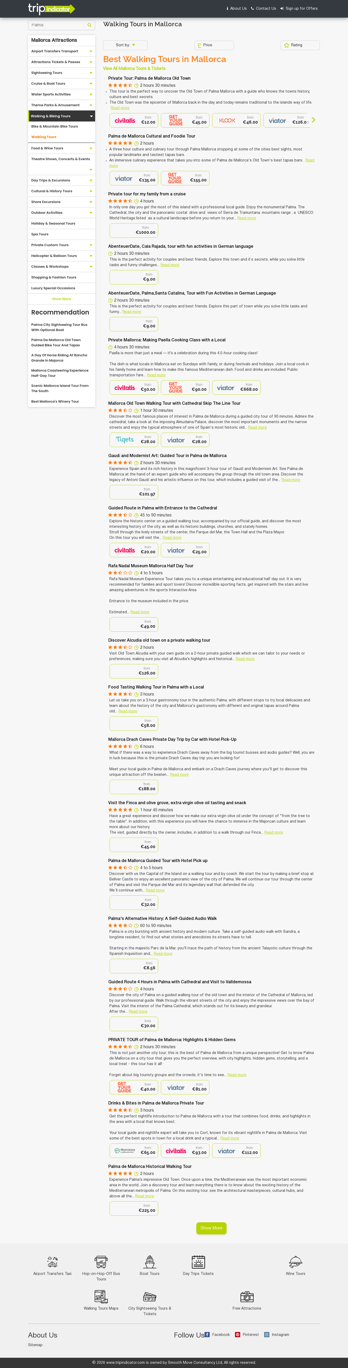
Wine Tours (295, 1265)
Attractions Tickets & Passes (55, 61)
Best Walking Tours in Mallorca (164, 59)
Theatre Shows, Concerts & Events (60, 158)
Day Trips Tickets (198, 1265)
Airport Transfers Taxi (52, 1265)
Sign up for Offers (299, 9)
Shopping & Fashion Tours (53, 277)
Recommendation (60, 312)
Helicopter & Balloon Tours (54, 255)
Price (205, 45)
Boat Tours (150, 1265)
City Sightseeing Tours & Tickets (149, 1303)
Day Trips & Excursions (50, 180)
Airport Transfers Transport (54, 51)
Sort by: (123, 45)
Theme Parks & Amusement (55, 105)
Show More (61, 298)
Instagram (276, 1335)
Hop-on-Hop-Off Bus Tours (101, 1268)
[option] (134, 120)
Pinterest (247, 1335)
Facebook (217, 1335)
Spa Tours (39, 234)
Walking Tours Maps (101, 1300)
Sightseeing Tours (46, 72)
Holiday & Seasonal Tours (53, 223)
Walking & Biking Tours (50, 116)
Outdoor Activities (47, 212)
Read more (120, 108)
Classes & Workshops (50, 266)
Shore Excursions (45, 201)
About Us (237, 9)
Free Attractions (247, 1300)
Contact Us (263, 9)
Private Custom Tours (50, 244)
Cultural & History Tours (51, 191)
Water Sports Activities (51, 94)
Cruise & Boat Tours (48, 83)
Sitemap (35, 1345)
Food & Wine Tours (47, 148)
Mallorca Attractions (54, 40)
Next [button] (311, 120)
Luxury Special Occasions (53, 288)
